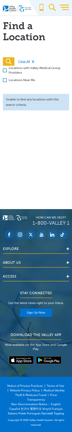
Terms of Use (55, 386)
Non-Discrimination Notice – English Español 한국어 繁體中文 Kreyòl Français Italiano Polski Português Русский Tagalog (36, 408)
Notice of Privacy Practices (25, 386)
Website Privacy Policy (25, 390)
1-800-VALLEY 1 (51, 223)
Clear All (24, 61)
